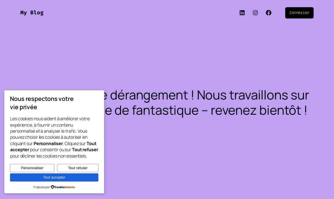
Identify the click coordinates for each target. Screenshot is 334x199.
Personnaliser (32, 168)
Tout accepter (54, 177)
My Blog (32, 12)
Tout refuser (77, 168)
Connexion (299, 12)
